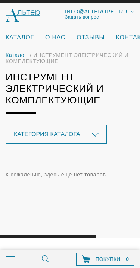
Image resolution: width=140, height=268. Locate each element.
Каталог (20, 37)
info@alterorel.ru (96, 12)
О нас (55, 37)
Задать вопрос (82, 17)
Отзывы (91, 37)
